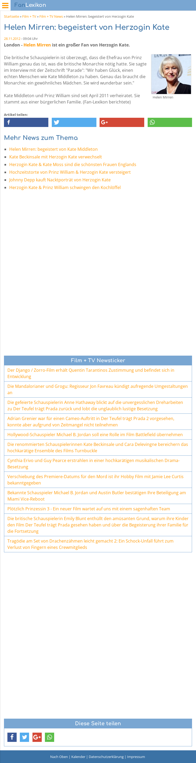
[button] (26, 122)
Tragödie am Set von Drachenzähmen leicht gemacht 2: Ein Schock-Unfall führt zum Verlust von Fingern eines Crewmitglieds (90, 544)
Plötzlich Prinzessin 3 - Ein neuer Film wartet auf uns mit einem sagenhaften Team (88, 509)
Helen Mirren (37, 45)
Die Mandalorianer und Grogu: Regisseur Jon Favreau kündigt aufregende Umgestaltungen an (97, 389)
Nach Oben (59, 756)
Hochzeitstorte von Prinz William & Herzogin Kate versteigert (70, 172)
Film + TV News (51, 16)
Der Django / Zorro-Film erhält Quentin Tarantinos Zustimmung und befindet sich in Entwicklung (90, 373)
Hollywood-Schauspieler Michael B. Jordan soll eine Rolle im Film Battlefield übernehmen (95, 434)
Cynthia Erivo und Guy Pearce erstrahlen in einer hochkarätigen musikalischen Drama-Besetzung (93, 464)
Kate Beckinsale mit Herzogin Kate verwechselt (55, 157)
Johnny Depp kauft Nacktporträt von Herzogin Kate (60, 180)
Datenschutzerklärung (106, 756)
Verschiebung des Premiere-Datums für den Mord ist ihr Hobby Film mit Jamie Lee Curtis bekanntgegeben (95, 480)
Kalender (78, 756)
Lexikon (30, 5)
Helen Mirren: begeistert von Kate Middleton (53, 149)
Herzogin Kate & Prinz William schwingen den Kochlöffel (65, 187)
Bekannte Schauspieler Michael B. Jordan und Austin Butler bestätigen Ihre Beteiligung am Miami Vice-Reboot (96, 496)
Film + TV (29, 16)
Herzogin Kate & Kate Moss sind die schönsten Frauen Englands (72, 164)
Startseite (11, 16)
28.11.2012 (12, 38)
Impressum (136, 756)
